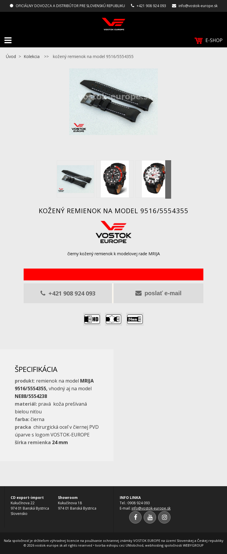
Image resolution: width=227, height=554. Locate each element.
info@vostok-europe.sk (198, 5)
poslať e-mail (158, 293)
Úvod (11, 56)
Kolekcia (32, 56)
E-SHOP (208, 40)
